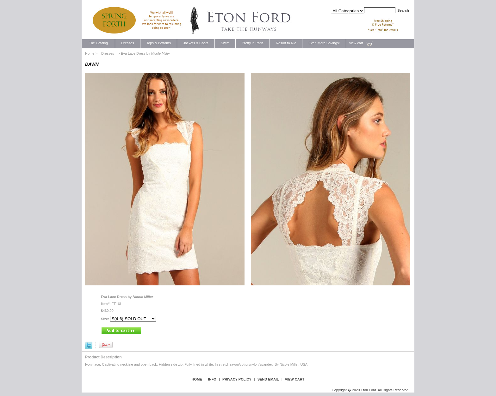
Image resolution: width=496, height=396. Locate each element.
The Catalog (98, 43)
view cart (356, 43)
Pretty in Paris (252, 43)
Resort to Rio (286, 43)
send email (268, 379)
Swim (225, 43)
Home (89, 53)
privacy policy (236, 379)
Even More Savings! (324, 43)
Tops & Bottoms (159, 43)
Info (212, 379)
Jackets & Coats (195, 43)
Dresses (127, 43)
